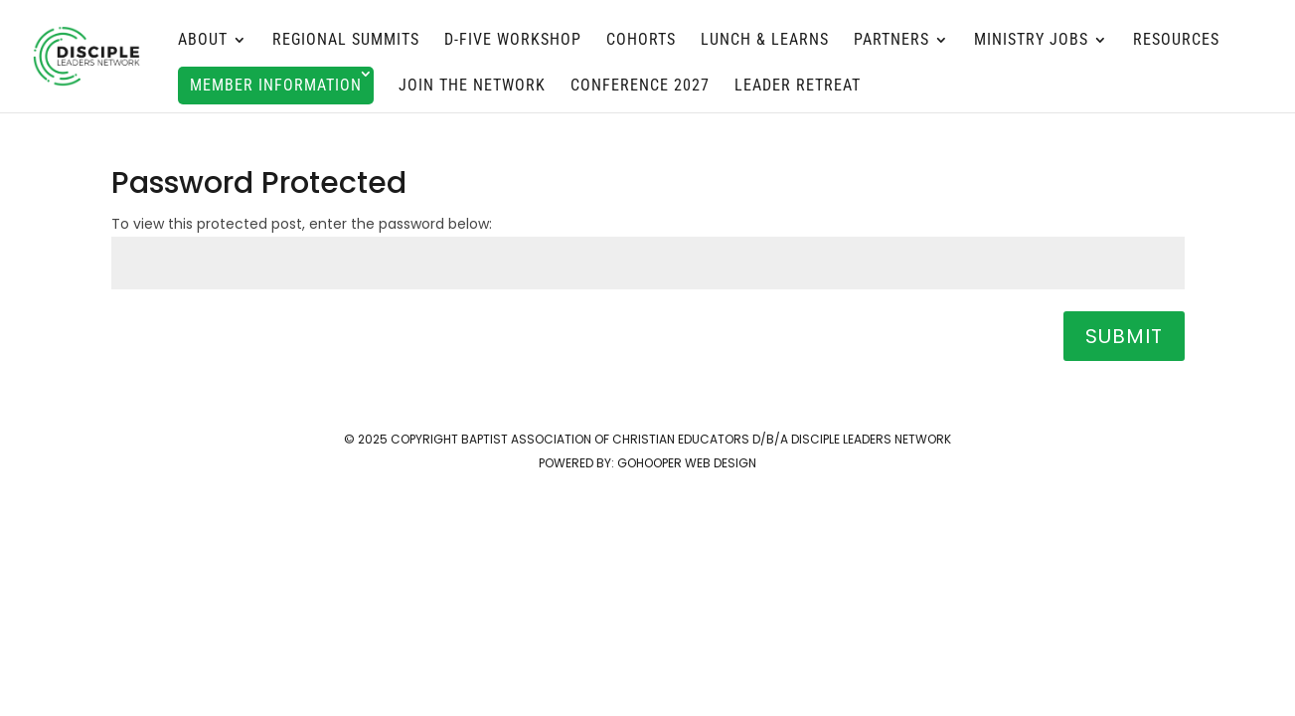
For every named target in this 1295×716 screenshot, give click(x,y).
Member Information (276, 85)
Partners (891, 41)
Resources (1176, 41)
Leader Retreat (797, 86)
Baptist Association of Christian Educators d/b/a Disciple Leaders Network (706, 439)
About (203, 41)
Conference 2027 (640, 86)
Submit (1124, 336)
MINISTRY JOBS (1031, 41)
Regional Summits (345, 41)
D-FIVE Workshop (512, 41)
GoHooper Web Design (686, 462)
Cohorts (641, 41)
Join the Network (472, 86)
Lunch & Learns (765, 41)
